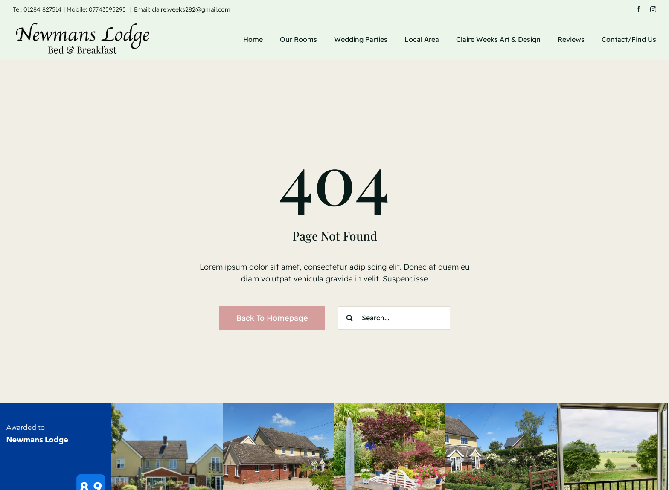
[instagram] (653, 9)
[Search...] (394, 318)
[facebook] (639, 9)
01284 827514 (42, 9)
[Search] (349, 318)
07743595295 (107, 9)
